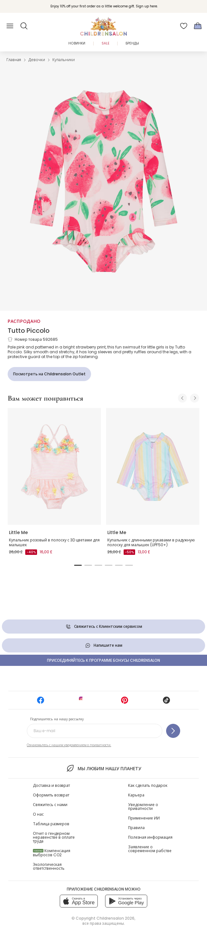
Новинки (76, 43)
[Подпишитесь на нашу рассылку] (173, 731)
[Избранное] (183, 26)
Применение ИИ (144, 818)
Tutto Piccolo (29, 330)
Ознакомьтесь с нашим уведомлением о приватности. (69, 745)
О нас (38, 814)
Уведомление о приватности (143, 806)
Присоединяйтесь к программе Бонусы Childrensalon (103, 660)
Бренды (132, 43)
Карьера (136, 795)
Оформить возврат (51, 795)
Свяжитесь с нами (50, 804)
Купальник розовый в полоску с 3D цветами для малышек (54, 542)
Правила (136, 827)
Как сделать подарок (147, 785)
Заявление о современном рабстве (150, 848)
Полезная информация (150, 837)
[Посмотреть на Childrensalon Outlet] (49, 374)
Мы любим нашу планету (103, 768)
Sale (105, 43)
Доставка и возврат (51, 785)
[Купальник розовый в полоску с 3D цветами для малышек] (54, 466)
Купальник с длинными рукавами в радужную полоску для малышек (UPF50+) (151, 542)
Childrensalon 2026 (115, 918)
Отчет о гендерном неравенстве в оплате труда (54, 837)
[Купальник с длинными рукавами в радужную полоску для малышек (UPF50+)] (152, 466)
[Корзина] (197, 26)
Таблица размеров (51, 824)
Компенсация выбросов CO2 (51, 853)
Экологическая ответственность (49, 866)
